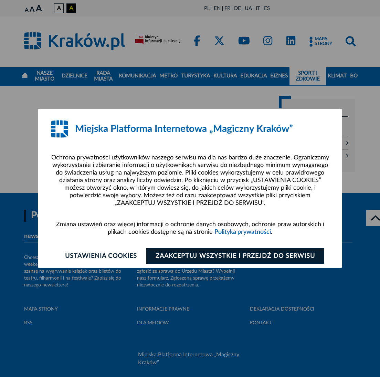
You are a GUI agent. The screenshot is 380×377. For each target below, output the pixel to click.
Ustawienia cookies (101, 256)
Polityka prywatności (242, 232)
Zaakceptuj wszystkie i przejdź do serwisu (235, 256)
